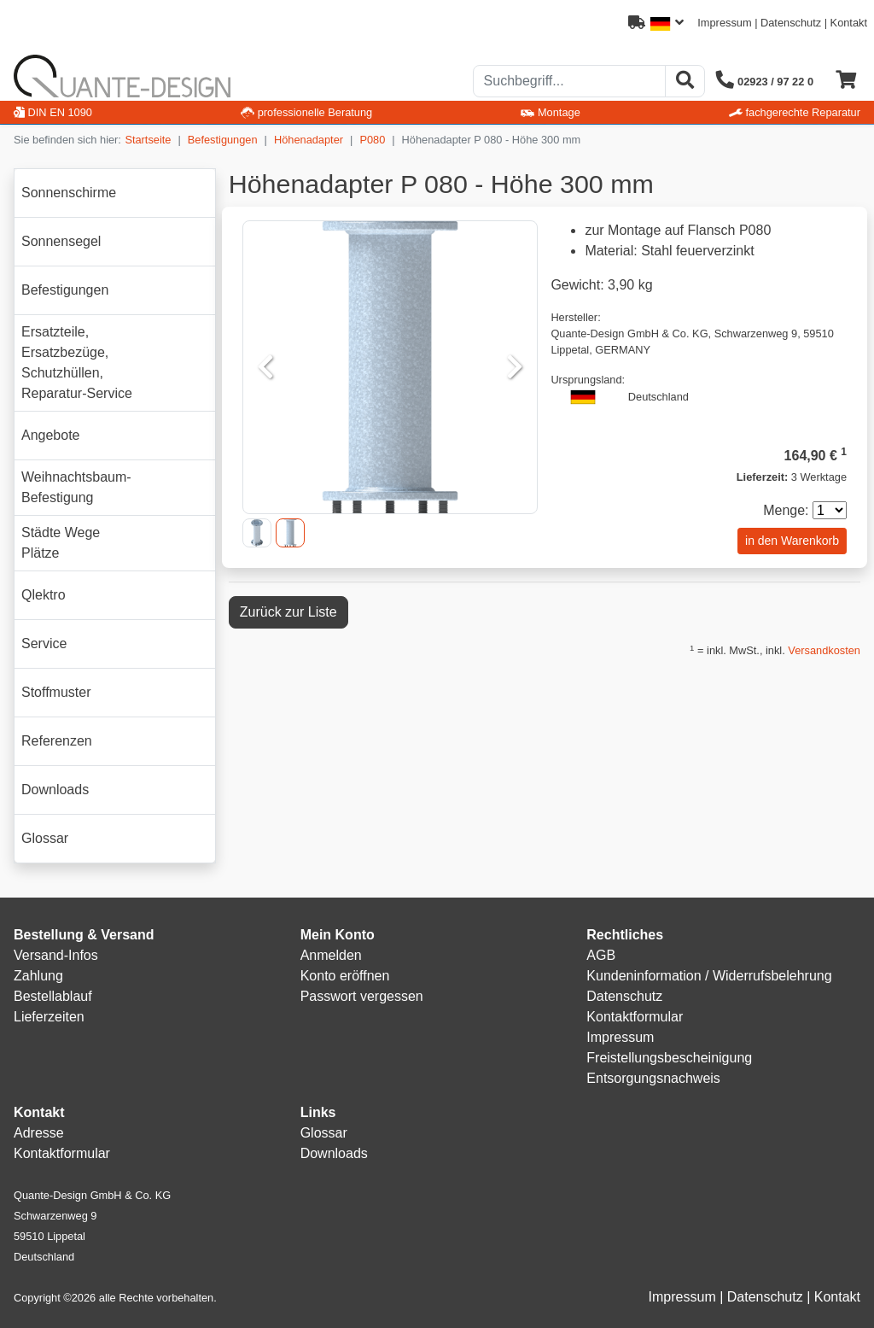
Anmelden (331, 955)
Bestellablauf (53, 996)
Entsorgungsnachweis (653, 1078)
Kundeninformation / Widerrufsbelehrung (708, 975)
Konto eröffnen (345, 975)
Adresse (39, 1133)
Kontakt (848, 22)
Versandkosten (824, 650)
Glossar (323, 1133)
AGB (600, 955)
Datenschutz (790, 22)
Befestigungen (223, 139)
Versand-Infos (56, 955)
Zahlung (38, 975)
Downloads (334, 1153)
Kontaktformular (634, 1016)
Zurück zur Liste (288, 612)
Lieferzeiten (49, 1016)
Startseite (148, 139)
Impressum (724, 22)
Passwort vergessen (361, 996)
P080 (372, 139)
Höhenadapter (308, 139)
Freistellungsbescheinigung (669, 1057)
